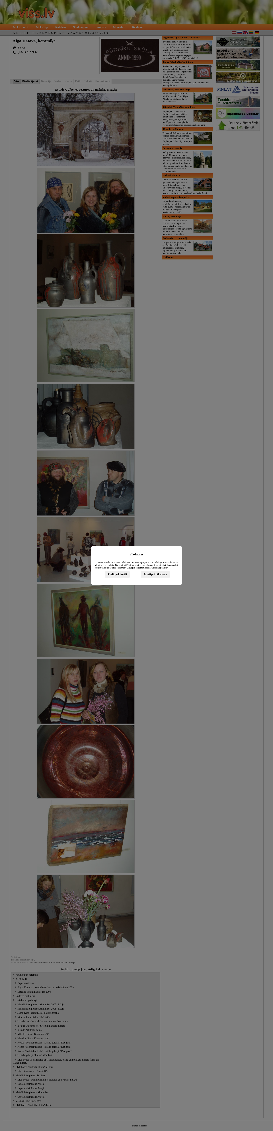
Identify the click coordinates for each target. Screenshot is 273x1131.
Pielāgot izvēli (117, 574)
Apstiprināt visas (155, 574)
